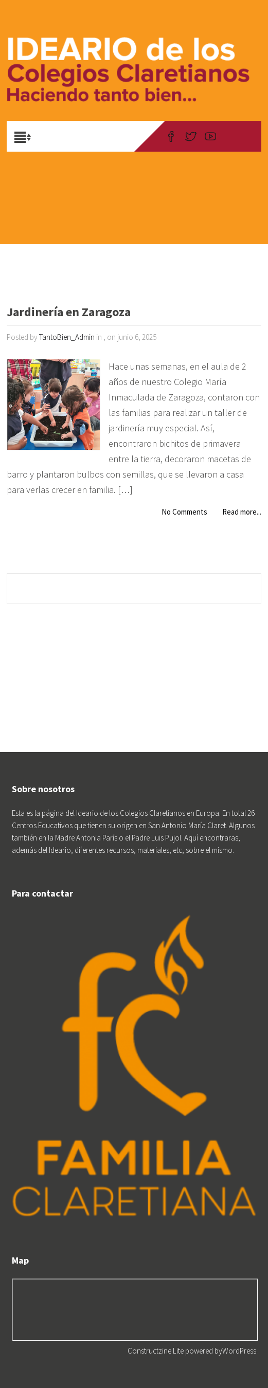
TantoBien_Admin (67, 337)
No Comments (184, 512)
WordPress (239, 1351)
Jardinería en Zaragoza (69, 313)
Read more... (241, 512)
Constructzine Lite (156, 1351)
